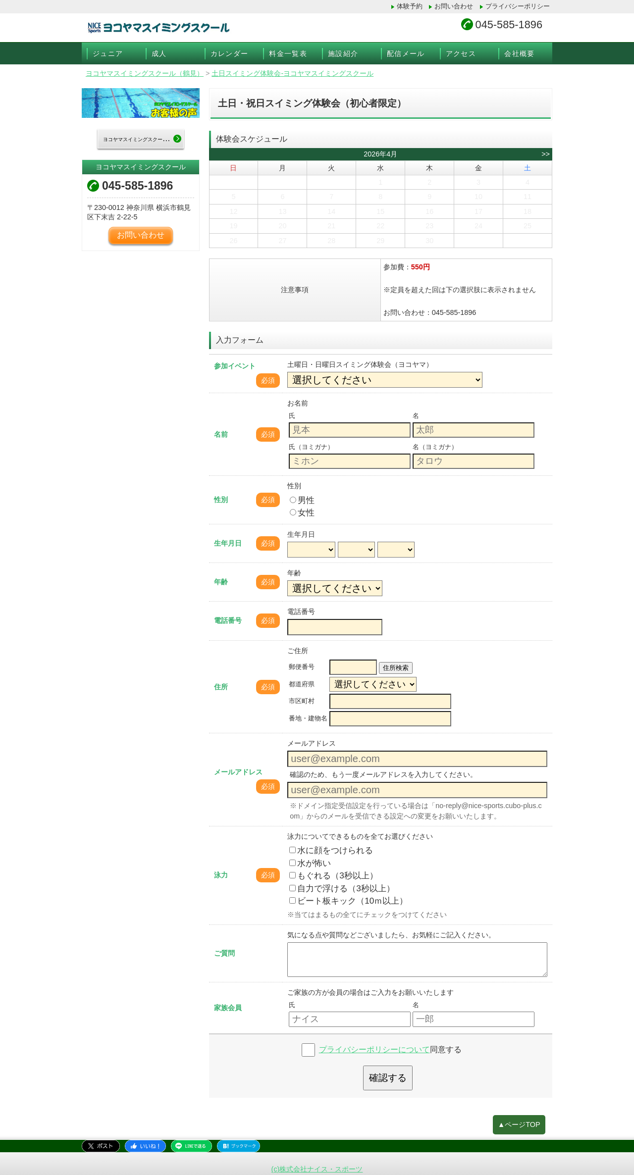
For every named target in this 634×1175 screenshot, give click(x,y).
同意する (390, 1049)
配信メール (406, 53)
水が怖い (310, 863)
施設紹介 (343, 53)
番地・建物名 (308, 718)
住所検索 (396, 667)
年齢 (221, 582)
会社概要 (519, 53)
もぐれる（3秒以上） (333, 875)
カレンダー (230, 53)
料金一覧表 (288, 53)
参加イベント (235, 366)
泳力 (221, 875)
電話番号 (228, 620)
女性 (302, 512)
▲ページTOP (519, 1124)
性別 (221, 500)
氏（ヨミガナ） (311, 447)
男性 (302, 500)
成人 (159, 53)
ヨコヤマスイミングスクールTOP (143, 139)
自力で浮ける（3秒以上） (342, 888)
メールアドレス (238, 772)
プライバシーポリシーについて (374, 1049)
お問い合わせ (453, 6)
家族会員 (228, 1008)
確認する (388, 1078)
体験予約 (410, 6)
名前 (221, 434)
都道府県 (302, 684)
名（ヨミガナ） (435, 447)
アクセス (461, 53)
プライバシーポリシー (517, 6)
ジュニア (108, 53)
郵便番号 (302, 666)
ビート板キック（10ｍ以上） (348, 901)
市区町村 (302, 701)
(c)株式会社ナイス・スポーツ (317, 1169)
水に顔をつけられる (331, 850)
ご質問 (224, 953)
